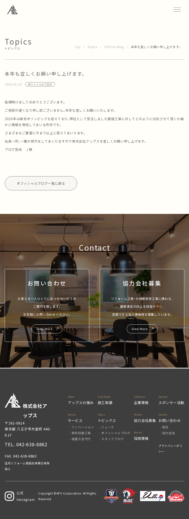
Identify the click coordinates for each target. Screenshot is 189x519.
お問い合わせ (169, 420)
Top (77, 47)
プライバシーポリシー (170, 448)
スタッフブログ (112, 439)
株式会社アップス (26, 406)
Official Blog (114, 47)
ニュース (107, 427)
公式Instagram (20, 496)
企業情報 (141, 402)
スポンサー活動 (171, 402)
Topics (93, 47)
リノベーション (83, 427)
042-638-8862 (31, 444)
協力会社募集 (145, 420)
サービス (75, 420)
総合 (165, 427)
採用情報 (141, 438)
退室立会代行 (81, 439)
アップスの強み (81, 402)
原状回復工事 (81, 433)
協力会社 (168, 433)
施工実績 (105, 402)
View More (44, 329)
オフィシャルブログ (115, 433)
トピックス (107, 420)
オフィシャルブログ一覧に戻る (41, 183)
